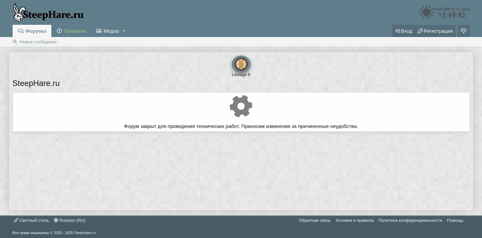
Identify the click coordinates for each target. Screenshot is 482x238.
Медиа (111, 31)
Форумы (36, 31)
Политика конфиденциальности (410, 220)
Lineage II (241, 64)
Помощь (455, 220)
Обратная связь (315, 220)
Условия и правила (355, 220)
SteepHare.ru (85, 233)
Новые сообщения (38, 41)
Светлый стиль (31, 220)
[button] (124, 31)
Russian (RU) (69, 220)
